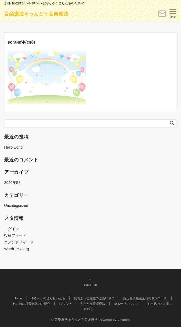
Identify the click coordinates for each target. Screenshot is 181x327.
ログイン (11, 229)
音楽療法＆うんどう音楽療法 (36, 13)
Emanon (123, 319)
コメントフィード (18, 242)
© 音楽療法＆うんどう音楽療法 (74, 319)
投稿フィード (15, 235)
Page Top (90, 281)
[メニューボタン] (173, 14)
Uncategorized (16, 205)
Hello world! (14, 147)
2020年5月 (13, 182)
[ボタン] (162, 16)
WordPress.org (16, 249)
